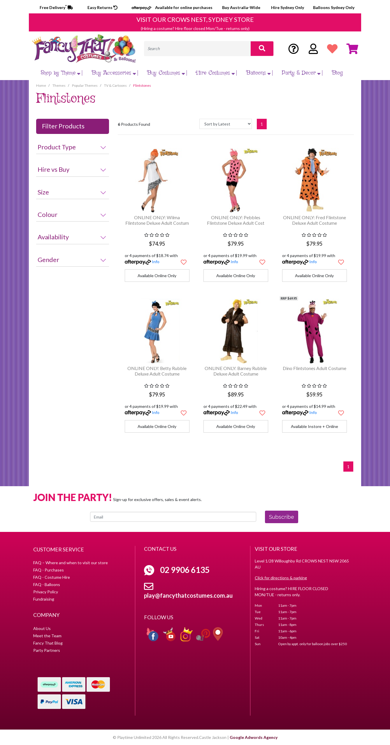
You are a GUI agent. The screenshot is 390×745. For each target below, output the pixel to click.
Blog (337, 73)
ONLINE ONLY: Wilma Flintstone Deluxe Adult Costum (157, 220)
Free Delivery (56, 7)
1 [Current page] (262, 123)
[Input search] (197, 48)
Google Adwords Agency (253, 737)
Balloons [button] (259, 73)
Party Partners (46, 650)
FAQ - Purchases (48, 569)
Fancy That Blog (48, 642)
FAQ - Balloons (46, 584)
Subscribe (281, 517)
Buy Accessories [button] (115, 73)
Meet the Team (47, 635)
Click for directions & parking (281, 577)
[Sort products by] (225, 124)
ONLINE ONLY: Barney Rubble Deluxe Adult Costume (236, 370)
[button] (184, 262)
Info (155, 261)
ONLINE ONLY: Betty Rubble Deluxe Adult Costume (157, 370)
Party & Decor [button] (302, 73)
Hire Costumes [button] (216, 73)
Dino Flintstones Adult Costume (314, 368)
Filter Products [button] (63, 126)
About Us (42, 628)
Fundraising (43, 599)
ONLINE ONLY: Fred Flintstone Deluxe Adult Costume (314, 220)
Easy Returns (102, 7)
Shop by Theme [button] (61, 73)
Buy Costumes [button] (167, 73)
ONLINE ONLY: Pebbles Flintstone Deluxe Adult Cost (235, 220)
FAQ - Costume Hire (51, 577)
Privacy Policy (45, 591)
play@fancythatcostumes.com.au (188, 595)
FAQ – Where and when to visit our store (70, 562)
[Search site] (262, 48)
